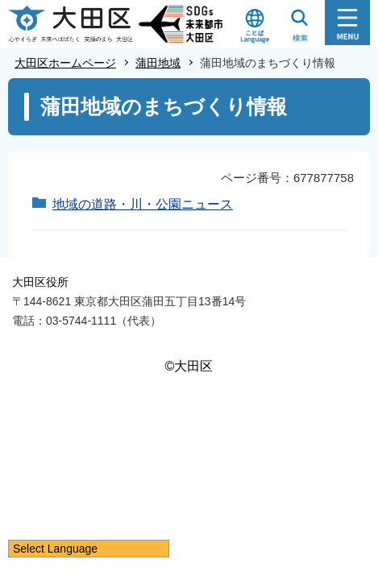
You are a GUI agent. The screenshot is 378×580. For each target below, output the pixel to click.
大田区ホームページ (65, 62)
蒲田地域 (158, 62)
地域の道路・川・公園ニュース (142, 204)
